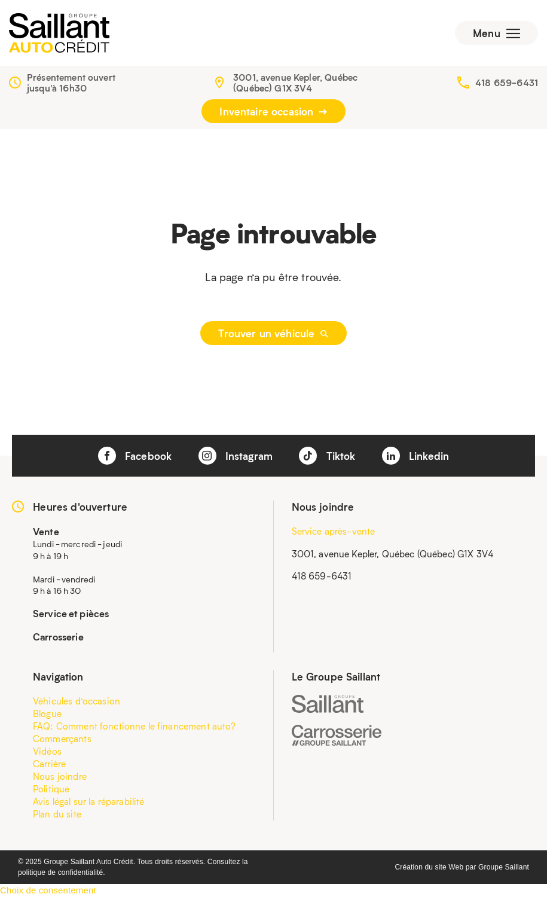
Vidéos (47, 751)
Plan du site (57, 814)
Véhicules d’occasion (76, 701)
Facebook (135, 456)
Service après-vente (333, 531)
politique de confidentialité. (61, 872)
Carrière (49, 764)
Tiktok (327, 456)
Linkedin (415, 456)
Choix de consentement (48, 890)
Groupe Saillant (503, 867)
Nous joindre (60, 776)
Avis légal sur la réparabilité (89, 801)
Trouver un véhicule (273, 333)
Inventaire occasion (273, 111)
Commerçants (62, 739)
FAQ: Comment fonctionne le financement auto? (134, 726)
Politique (51, 789)
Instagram (235, 456)
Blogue (47, 713)
